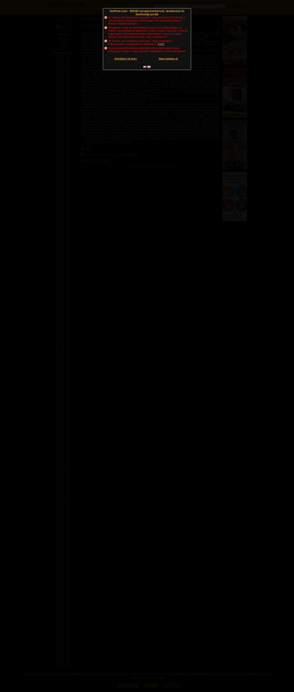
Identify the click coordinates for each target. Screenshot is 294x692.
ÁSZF (161, 44)
